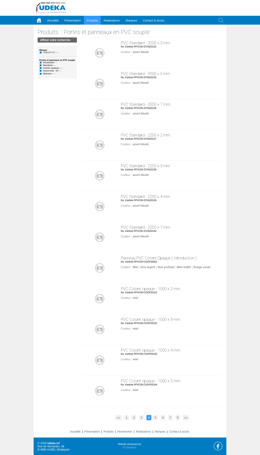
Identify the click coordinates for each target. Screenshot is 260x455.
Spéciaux (47, 73)
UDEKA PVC (49, 52)
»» (185, 417)
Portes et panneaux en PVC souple (107, 32)
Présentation (92, 431)
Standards (48, 65)
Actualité (75, 431)
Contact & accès (153, 20)
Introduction (48, 62)
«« (118, 417)
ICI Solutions (129, 447)
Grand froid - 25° (51, 71)
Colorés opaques (51, 68)
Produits (48, 32)
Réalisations (143, 431)
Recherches (124, 431)
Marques (160, 431)
